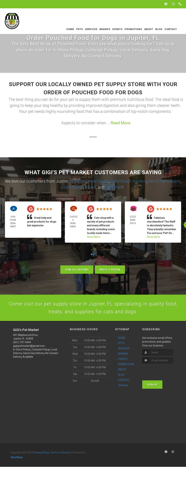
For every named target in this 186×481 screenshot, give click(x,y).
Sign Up (152, 386)
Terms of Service (60, 454)
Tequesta (78, 181)
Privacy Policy (41, 454)
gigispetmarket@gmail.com (29, 347)
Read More (120, 123)
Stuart (90, 187)
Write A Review (110, 269)
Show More (93, 236)
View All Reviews (77, 269)
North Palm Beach (164, 181)
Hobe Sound (98, 181)
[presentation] (161, 372)
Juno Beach (73, 187)
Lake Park (113, 187)
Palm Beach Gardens (129, 181)
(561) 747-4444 (22, 344)
